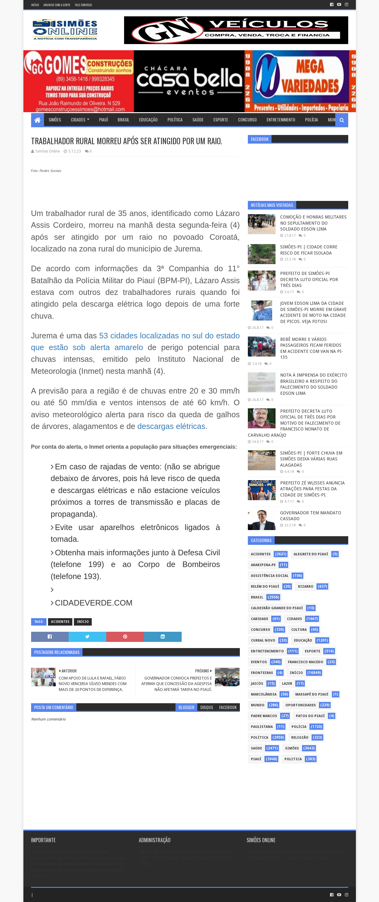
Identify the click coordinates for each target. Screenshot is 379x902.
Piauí (103, 119)
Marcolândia (263, 694)
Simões (55, 119)
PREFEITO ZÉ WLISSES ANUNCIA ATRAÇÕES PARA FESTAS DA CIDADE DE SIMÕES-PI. (312, 488)
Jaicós (257, 684)
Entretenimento (281, 119)
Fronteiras (262, 673)
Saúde (198, 119)
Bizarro (305, 587)
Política (175, 119)
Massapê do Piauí (312, 694)
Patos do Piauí (310, 716)
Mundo (334, 119)
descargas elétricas (171, 426)
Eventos (259, 662)
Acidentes (60, 621)
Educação (148, 119)
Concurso (247, 119)
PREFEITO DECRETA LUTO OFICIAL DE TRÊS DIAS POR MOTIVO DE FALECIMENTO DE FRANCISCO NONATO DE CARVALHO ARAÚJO (294, 423)
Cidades (78, 119)
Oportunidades (300, 705)
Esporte (220, 119)
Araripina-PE (263, 565)
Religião (299, 738)
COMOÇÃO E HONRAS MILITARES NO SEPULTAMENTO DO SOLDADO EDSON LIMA (313, 222)
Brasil (123, 119)
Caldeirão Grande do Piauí (277, 608)
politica (293, 759)
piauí (256, 759)
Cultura (299, 630)
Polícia (311, 119)
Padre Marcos (264, 716)
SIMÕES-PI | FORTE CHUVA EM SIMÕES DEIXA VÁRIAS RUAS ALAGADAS (311, 459)
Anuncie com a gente (56, 4)
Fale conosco (83, 4)
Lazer (287, 684)
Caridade (259, 619)
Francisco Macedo (305, 662)
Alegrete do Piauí (311, 554)
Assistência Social (269, 576)
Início (35, 4)
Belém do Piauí (265, 587)
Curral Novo (263, 641)
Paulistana (262, 727)
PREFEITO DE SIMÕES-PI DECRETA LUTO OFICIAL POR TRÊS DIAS (309, 279)
